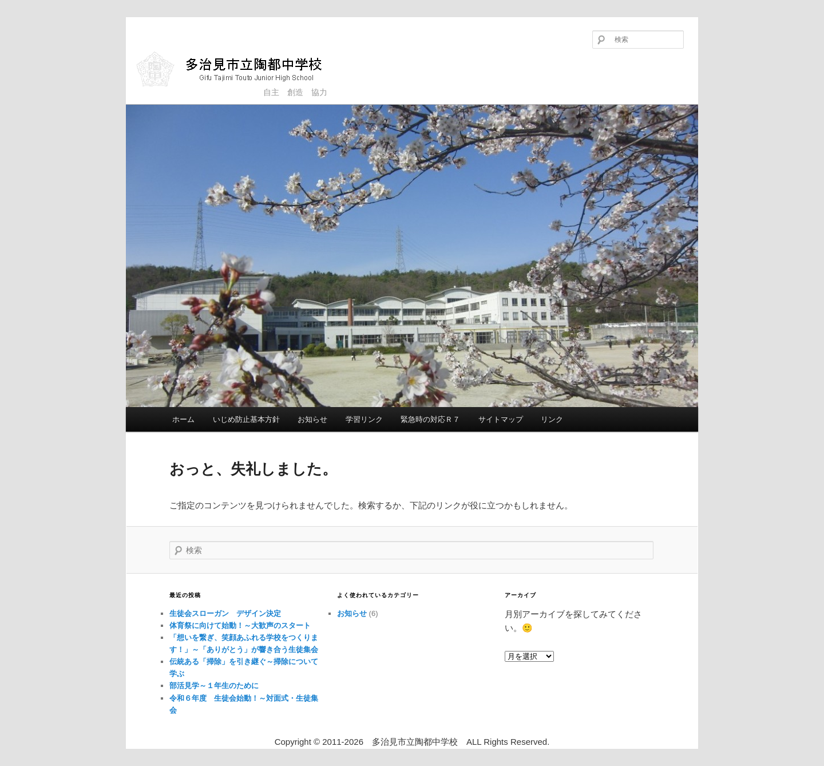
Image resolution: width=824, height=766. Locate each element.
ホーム (183, 419)
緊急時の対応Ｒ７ (430, 419)
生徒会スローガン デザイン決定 (225, 613)
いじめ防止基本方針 (246, 419)
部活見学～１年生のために (214, 685)
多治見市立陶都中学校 (238, 68)
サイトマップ (500, 419)
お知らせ (312, 419)
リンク (552, 419)
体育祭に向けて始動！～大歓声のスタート (240, 625)
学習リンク (364, 419)
